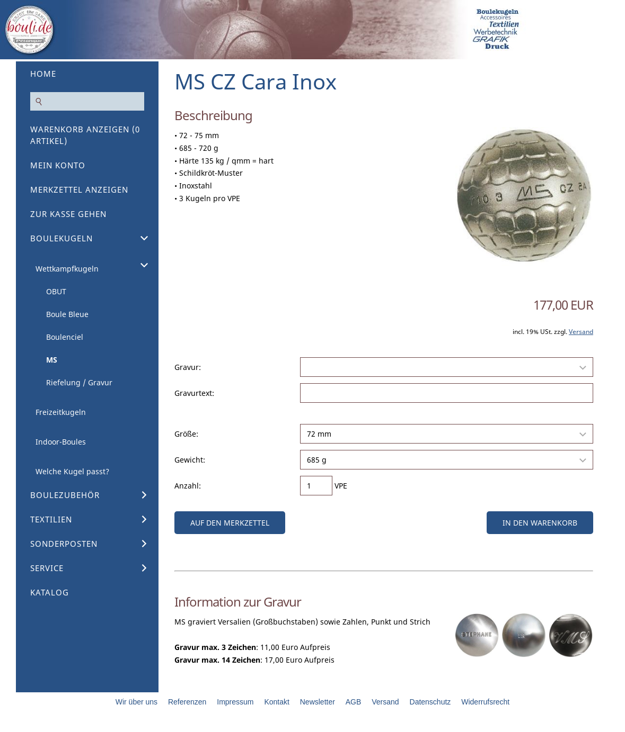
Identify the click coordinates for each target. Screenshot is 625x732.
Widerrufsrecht (485, 702)
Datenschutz (430, 702)
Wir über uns (136, 702)
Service (47, 568)
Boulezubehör (65, 495)
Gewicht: (189, 460)
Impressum (235, 702)
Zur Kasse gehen (68, 214)
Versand (581, 332)
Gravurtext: (194, 393)
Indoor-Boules (61, 442)
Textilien (51, 519)
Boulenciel (64, 337)
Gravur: (187, 367)
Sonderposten (64, 543)
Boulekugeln (61, 238)
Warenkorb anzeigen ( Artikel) (85, 135)
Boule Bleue (67, 314)
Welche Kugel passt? (72, 471)
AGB (354, 702)
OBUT (56, 291)
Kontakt (276, 702)
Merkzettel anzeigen (79, 189)
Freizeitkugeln (61, 412)
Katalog (49, 592)
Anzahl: (187, 486)
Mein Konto (57, 165)
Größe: (186, 434)
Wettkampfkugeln (67, 269)
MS (51, 360)
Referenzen (187, 702)
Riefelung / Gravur (79, 382)
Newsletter (317, 702)
